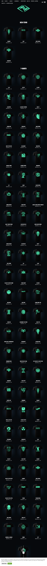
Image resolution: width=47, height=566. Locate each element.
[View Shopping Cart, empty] (43, 2)
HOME (2, 1)
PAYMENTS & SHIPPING (34, 1)
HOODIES (11, 1)
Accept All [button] (9, 563)
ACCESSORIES (17, 1)
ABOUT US (28, 1)
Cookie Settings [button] (4, 563)
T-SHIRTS (6, 1)
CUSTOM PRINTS (23, 1)
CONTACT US (3, 3)
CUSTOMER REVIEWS (9, 3)
